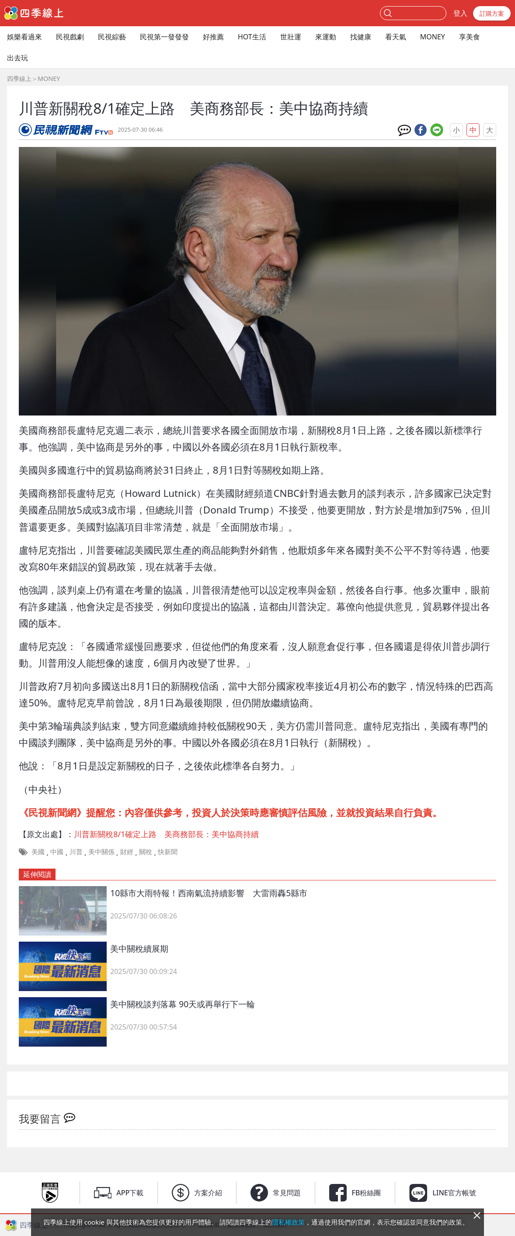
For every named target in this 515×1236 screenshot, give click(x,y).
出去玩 (17, 58)
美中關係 (101, 851)
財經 (126, 851)
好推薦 (213, 37)
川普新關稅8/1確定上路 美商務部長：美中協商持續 (166, 834)
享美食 (469, 37)
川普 (76, 851)
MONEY (432, 37)
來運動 (325, 37)
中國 (56, 851)
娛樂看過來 (24, 37)
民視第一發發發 (164, 37)
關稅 (145, 851)
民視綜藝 (112, 37)
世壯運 (290, 37)
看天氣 (395, 37)
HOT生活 (252, 37)
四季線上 (19, 78)
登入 (460, 13)
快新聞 (167, 851)
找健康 (360, 37)
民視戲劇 (70, 37)
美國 (38, 851)
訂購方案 (492, 13)
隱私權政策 (288, 1222)
